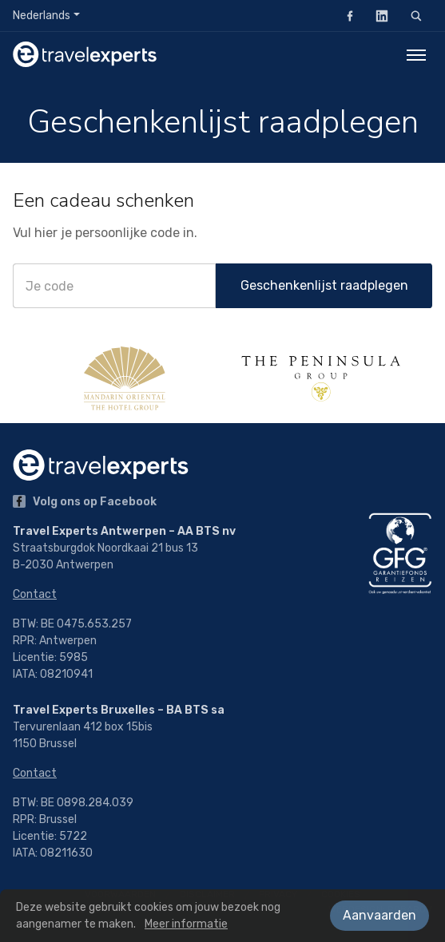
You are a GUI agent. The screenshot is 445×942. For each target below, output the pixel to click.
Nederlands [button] (41, 15)
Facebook (345, 15)
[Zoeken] (416, 16)
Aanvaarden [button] (379, 915)
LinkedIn (377, 15)
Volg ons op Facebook (85, 502)
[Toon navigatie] (416, 54)
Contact (35, 594)
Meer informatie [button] (186, 924)
